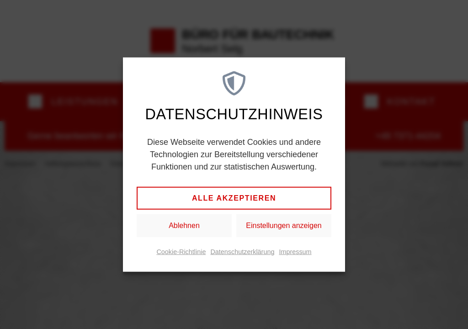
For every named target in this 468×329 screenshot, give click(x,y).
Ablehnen (184, 225)
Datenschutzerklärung (242, 251)
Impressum (295, 251)
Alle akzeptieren (234, 198)
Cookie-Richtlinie (181, 251)
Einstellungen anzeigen (283, 225)
